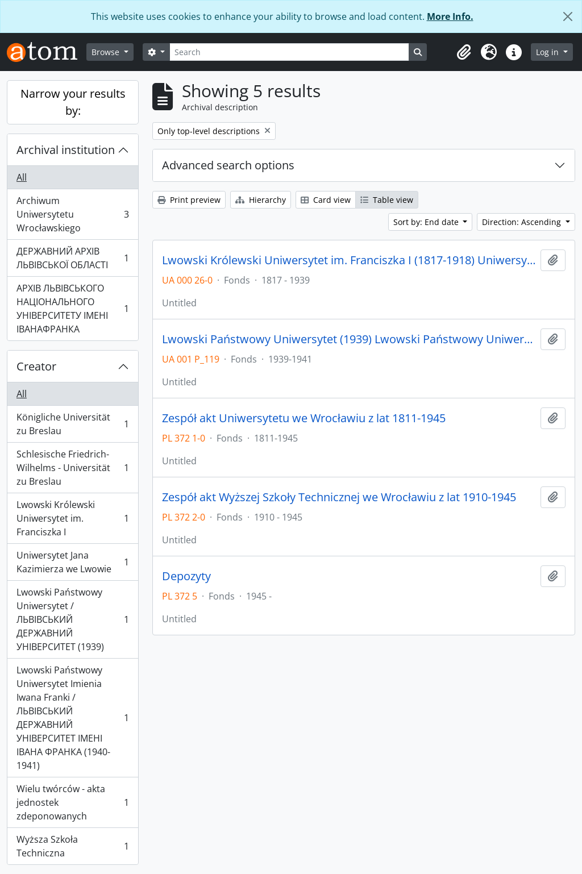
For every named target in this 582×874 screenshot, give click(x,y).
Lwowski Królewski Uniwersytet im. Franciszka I (72, 518)
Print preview (189, 199)
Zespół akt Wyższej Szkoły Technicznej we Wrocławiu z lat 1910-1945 (339, 497)
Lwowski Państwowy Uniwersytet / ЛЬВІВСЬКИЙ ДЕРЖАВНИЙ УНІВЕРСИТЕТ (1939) (72, 619)
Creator (36, 366)
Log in (548, 52)
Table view (386, 199)
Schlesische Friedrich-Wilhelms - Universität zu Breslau (72, 468)
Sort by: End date (427, 222)
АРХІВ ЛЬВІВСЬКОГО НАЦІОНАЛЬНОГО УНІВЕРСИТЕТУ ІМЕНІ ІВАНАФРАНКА (72, 308)
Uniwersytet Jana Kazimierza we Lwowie (72, 562)
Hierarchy (260, 199)
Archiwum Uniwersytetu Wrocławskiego (72, 214)
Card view (326, 199)
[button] (463, 52)
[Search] (289, 52)
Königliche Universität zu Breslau (72, 424)
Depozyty (186, 576)
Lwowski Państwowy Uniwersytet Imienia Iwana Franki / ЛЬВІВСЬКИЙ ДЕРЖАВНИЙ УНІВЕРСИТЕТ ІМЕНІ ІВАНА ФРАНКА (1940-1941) (72, 718)
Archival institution (65, 149)
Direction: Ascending (522, 222)
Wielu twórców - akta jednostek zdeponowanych (72, 802)
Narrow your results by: (73, 102)
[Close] (567, 16)
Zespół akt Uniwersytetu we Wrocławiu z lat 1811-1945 (304, 418)
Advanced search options (228, 165)
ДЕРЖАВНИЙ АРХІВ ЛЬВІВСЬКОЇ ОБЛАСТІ (72, 258)
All (21, 177)
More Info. (450, 16)
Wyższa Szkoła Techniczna (72, 846)
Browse (107, 52)
